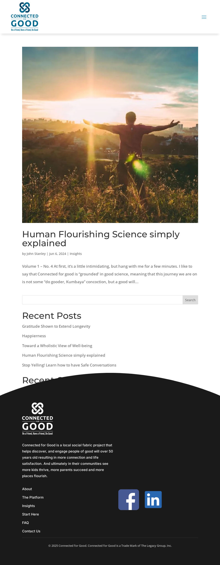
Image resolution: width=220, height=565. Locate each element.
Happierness (34, 335)
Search (190, 300)
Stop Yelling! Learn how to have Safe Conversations (69, 365)
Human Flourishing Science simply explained (101, 238)
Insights (76, 253)
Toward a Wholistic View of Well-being (57, 345)
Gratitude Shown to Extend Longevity (56, 326)
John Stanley (36, 253)
